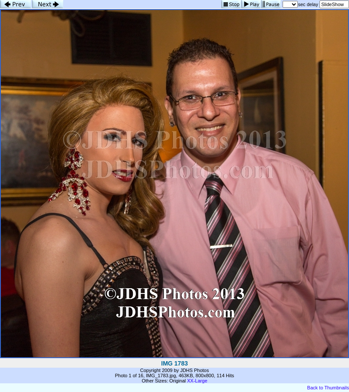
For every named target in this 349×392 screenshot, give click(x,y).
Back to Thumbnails (328, 387)
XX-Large (197, 380)
